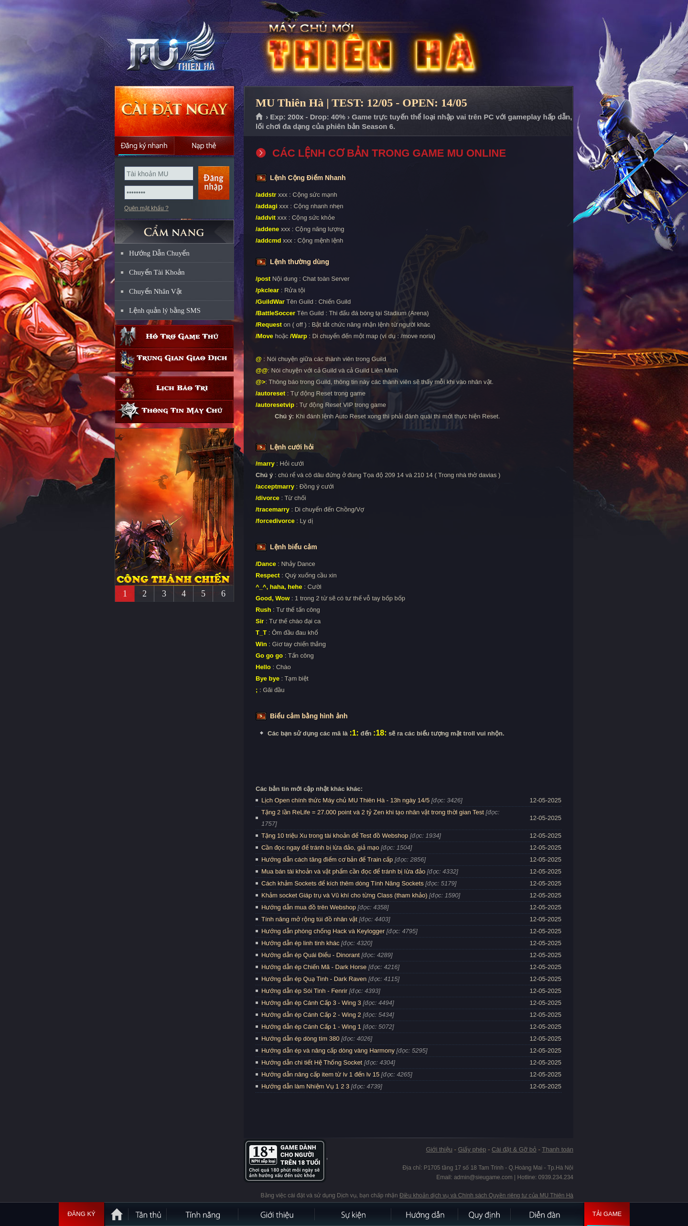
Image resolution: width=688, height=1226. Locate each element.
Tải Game (607, 1214)
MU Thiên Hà (174, 43)
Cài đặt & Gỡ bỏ (514, 1149)
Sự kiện (353, 1214)
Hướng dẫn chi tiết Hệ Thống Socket (311, 1062)
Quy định (485, 1214)
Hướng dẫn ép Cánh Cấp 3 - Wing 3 (311, 1002)
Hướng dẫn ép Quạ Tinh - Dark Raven (313, 978)
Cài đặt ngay (174, 111)
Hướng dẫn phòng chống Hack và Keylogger (324, 931)
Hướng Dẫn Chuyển (159, 253)
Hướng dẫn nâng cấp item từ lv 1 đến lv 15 (320, 1074)
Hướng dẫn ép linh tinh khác (300, 943)
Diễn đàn (547, 1214)
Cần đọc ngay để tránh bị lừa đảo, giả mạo (320, 847)
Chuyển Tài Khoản (157, 272)
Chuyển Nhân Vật (155, 291)
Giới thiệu (439, 1149)
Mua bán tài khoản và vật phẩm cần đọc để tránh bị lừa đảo (343, 871)
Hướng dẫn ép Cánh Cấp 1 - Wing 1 (311, 1026)
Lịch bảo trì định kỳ (174, 388)
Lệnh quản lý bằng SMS (165, 310)
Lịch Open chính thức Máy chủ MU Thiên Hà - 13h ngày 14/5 (345, 800)
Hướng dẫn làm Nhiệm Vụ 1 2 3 (305, 1086)
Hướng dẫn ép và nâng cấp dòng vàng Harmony (328, 1050)
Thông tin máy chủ (174, 411)
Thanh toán (557, 1149)
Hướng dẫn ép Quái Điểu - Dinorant (310, 955)
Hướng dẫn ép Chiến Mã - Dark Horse (313, 966)
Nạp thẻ (204, 145)
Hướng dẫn (425, 1214)
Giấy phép (472, 1149)
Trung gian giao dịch (174, 360)
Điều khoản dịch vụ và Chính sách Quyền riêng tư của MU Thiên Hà (486, 1195)
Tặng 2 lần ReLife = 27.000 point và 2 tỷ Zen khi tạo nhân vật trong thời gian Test (372, 812)
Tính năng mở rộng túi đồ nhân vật (309, 919)
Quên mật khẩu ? (146, 208)
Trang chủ (260, 117)
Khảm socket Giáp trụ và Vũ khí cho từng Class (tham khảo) (344, 895)
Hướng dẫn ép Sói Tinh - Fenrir (304, 990)
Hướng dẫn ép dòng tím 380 (300, 1038)
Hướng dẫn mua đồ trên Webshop (308, 907)
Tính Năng (203, 1214)
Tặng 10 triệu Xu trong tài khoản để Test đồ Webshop (334, 835)
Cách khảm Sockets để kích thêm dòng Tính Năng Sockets (343, 883)
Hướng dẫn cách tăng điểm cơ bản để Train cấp (327, 859)
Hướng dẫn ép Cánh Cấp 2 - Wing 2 (311, 1014)
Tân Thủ (148, 1214)
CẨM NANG (174, 227)
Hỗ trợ (174, 336)
